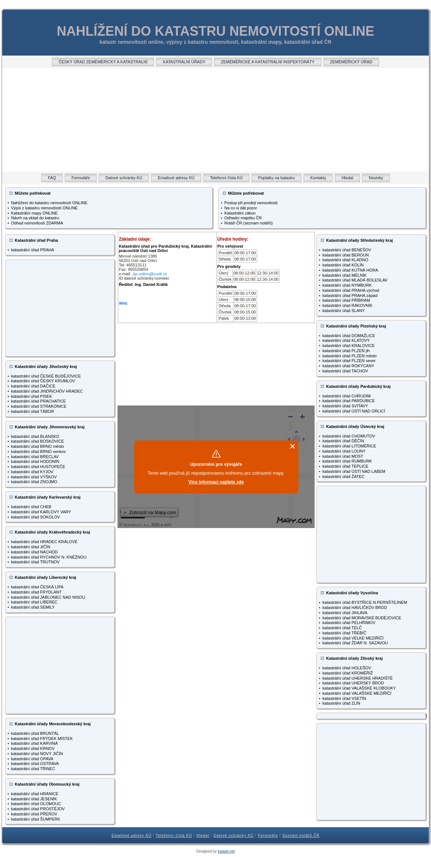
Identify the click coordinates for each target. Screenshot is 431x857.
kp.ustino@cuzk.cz (150, 274)
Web (123, 303)
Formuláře (268, 835)
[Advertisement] (215, 119)
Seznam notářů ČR (300, 835)
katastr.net (226, 851)
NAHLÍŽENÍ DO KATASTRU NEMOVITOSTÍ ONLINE (215, 31)
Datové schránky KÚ (233, 835)
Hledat (202, 835)
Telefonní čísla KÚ (174, 835)
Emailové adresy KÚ (132, 835)
